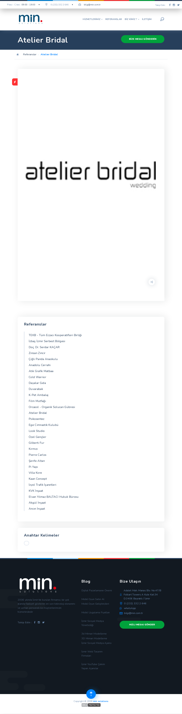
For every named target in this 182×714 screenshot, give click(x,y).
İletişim (147, 19)
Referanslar (113, 19)
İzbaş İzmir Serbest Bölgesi (47, 341)
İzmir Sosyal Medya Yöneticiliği (92, 623)
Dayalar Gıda (37, 383)
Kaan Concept (38, 479)
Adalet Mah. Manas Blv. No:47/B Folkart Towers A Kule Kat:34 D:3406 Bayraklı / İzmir (142, 594)
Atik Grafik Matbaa (41, 371)
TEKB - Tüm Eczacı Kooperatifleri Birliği (55, 335)
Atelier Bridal (38, 413)
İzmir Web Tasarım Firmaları (92, 653)
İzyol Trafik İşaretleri (42, 485)
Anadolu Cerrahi (40, 365)
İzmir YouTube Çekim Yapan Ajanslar (93, 666)
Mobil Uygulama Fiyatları (95, 612)
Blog (85, 581)
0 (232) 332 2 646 (135, 603)
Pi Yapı (33, 467)
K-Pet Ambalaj (38, 395)
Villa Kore (35, 473)
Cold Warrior (37, 377)
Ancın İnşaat (37, 509)
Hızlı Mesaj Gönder (142, 624)
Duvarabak (36, 389)
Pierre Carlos (37, 455)
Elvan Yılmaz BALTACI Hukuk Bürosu (54, 497)
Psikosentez (36, 419)
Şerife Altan (37, 461)
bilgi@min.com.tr (92, 4)
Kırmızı (33, 449)
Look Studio (37, 431)
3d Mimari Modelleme (94, 633)
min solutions (100, 701)
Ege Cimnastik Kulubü (43, 425)
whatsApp (130, 608)
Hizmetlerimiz (93, 19)
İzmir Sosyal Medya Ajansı (96, 643)
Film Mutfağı (37, 401)
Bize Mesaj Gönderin (142, 39)
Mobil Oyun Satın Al (92, 599)
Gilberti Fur (36, 443)
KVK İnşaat (36, 491)
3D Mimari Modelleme (94, 638)
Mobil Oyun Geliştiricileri (95, 604)
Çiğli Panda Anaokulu (43, 359)
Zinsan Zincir (37, 353)
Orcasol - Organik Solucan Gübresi (52, 407)
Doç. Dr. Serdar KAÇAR (44, 347)
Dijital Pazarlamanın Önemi (96, 590)
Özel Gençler (37, 437)
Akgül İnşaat (37, 503)
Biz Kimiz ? (132, 19)
